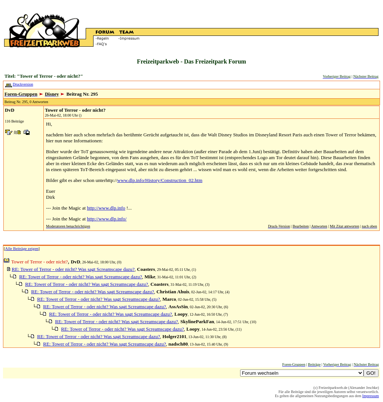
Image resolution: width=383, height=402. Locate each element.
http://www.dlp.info (106, 208)
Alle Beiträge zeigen (22, 248)
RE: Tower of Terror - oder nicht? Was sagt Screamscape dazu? (73, 269)
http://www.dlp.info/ (106, 219)
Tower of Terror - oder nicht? (75, 110)
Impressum (370, 396)
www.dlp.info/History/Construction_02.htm (159, 180)
